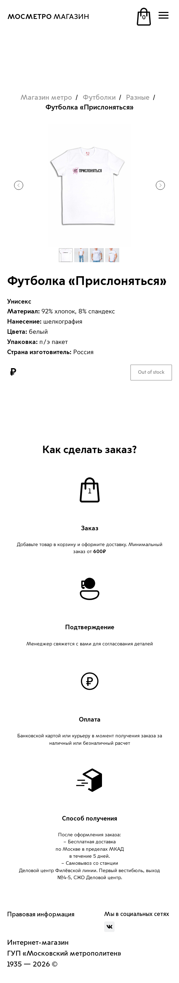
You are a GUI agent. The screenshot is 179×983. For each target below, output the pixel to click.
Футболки (99, 97)
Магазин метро (46, 97)
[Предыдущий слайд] (18, 185)
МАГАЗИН (48, 16)
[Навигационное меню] (163, 15)
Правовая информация (41, 914)
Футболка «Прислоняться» (89, 107)
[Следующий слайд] (160, 185)
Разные (137, 97)
